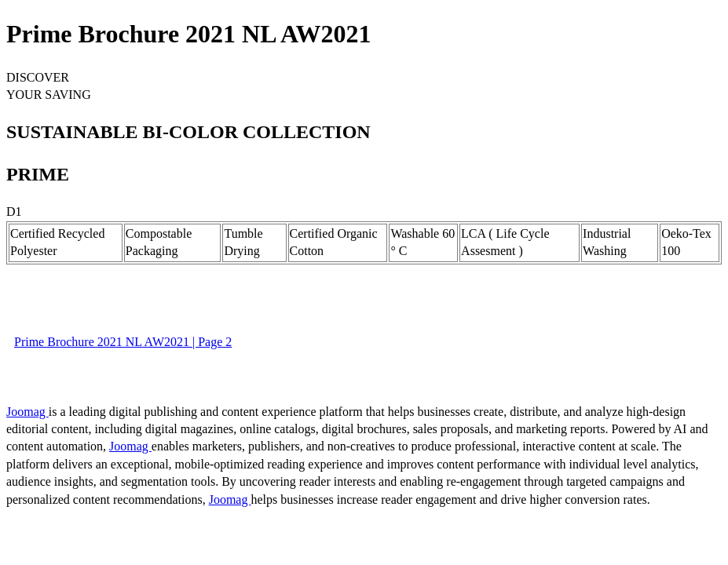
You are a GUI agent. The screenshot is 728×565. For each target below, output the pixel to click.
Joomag (27, 411)
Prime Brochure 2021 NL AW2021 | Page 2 (123, 341)
